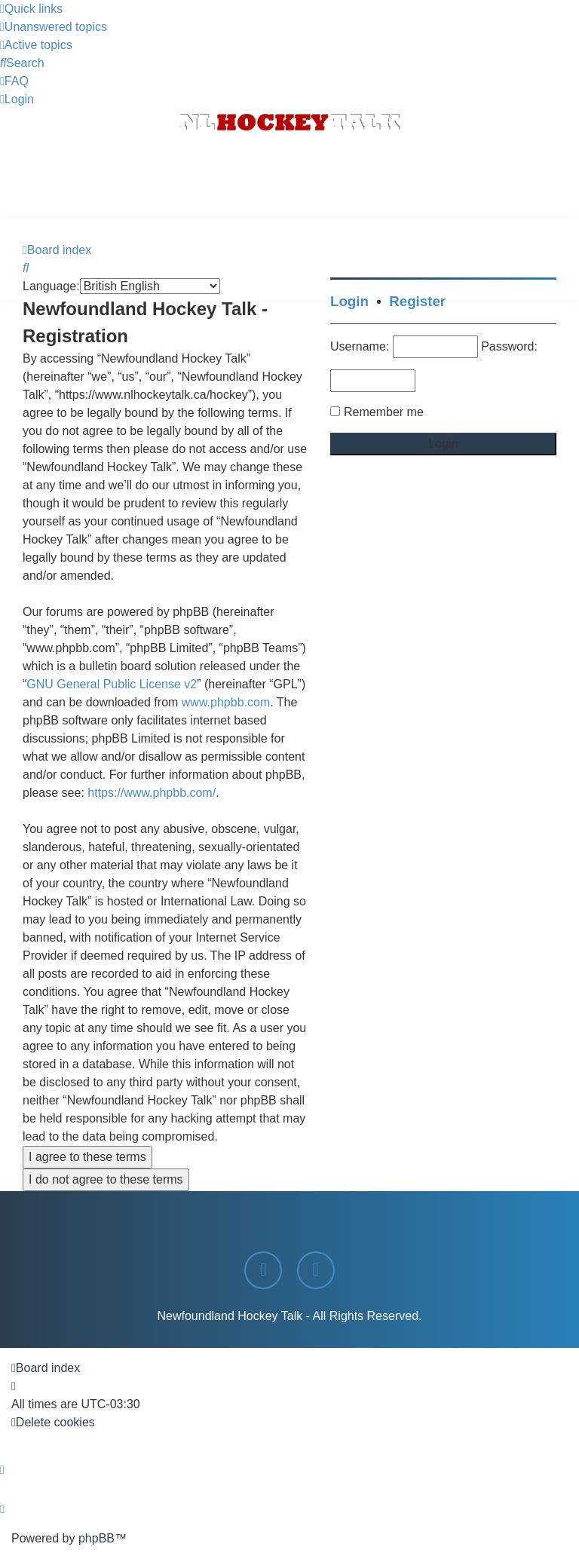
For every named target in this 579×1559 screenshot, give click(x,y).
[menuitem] (53, 26)
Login (349, 301)
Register (417, 301)
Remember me (384, 412)
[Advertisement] (289, 177)
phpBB (96, 1538)
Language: (51, 286)
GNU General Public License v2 (111, 684)
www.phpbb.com (226, 702)
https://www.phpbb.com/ (151, 792)
